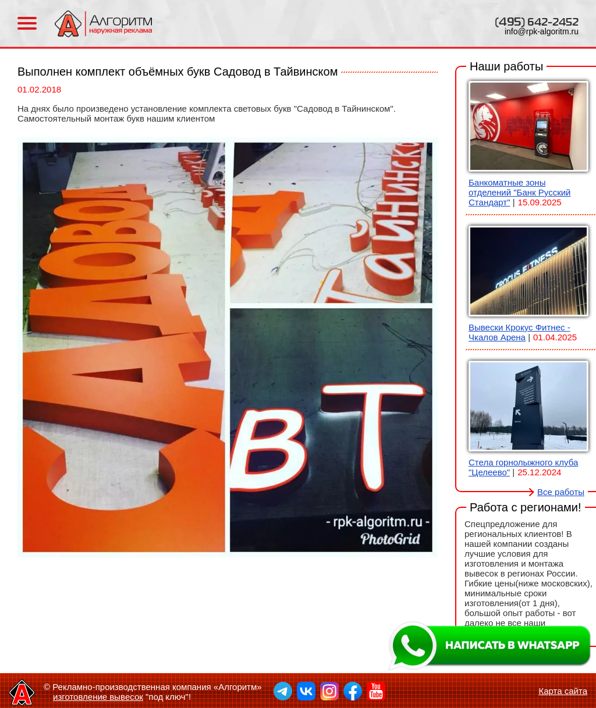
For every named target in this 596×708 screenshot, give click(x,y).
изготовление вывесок (98, 697)
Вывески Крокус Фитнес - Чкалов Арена (519, 332)
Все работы (560, 492)
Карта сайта (562, 691)
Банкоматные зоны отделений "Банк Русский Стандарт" (519, 192)
